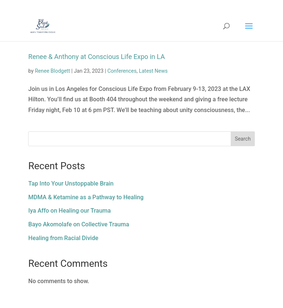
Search (243, 139)
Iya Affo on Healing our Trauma (69, 210)
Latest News (153, 71)
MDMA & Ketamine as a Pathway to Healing (86, 197)
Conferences (121, 71)
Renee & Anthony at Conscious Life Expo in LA (96, 56)
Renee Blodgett (52, 71)
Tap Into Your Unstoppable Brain (70, 183)
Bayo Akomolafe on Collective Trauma (78, 224)
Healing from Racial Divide (63, 238)
